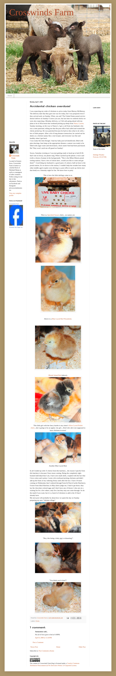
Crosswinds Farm (41, 12)
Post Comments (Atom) (46, 651)
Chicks (37, 621)
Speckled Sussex (53, 215)
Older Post (82, 647)
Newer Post (34, 647)
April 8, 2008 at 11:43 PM (43, 638)
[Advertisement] (16, 112)
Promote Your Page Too (16, 227)
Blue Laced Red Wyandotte (61, 319)
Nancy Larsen (79, 123)
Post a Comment (38, 642)
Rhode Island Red (55, 375)
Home (10, 96)
